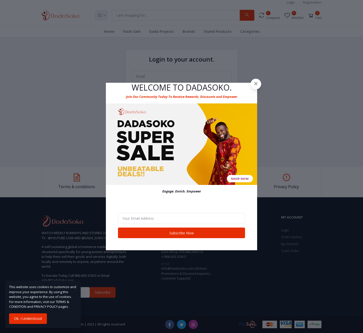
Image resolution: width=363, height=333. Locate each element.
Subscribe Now (181, 233)
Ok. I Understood (28, 318)
